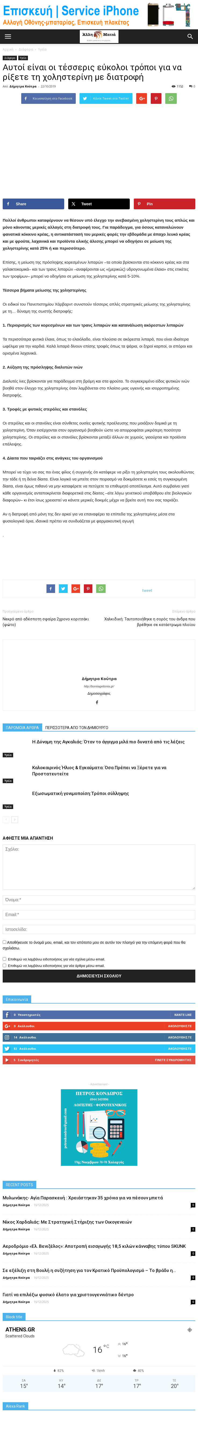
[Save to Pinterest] (164, 204)
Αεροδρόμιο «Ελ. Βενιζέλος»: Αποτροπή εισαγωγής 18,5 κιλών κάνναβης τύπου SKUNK (94, 1246)
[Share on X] (99, 204)
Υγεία (23, 58)
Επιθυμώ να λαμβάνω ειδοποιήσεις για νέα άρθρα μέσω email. (56, 966)
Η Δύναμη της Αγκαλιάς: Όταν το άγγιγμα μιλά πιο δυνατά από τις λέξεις (108, 741)
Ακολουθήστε (180, 1026)
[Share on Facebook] (33, 204)
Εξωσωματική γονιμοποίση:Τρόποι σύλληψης (80, 793)
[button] (190, 36)
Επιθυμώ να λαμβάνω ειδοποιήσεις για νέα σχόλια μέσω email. (56, 959)
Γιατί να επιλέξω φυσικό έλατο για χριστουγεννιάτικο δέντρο (68, 1294)
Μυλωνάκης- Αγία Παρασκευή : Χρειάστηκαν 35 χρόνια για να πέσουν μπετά (83, 1197)
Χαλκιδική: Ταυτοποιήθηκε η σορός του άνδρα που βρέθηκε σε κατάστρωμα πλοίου (149, 622)
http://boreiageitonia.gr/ (99, 686)
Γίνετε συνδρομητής (173, 1060)
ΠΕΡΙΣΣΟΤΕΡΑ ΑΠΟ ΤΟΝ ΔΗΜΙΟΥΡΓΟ (76, 728)
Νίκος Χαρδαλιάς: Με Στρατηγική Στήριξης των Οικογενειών (67, 1222)
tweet (147, 590)
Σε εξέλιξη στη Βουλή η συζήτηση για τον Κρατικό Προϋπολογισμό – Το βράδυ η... (89, 1270)
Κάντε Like (183, 1015)
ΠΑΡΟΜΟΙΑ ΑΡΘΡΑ (22, 728)
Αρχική (8, 49)
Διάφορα (9, 58)
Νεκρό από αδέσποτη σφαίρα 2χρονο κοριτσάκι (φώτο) (46, 622)
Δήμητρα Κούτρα (23, 86)
